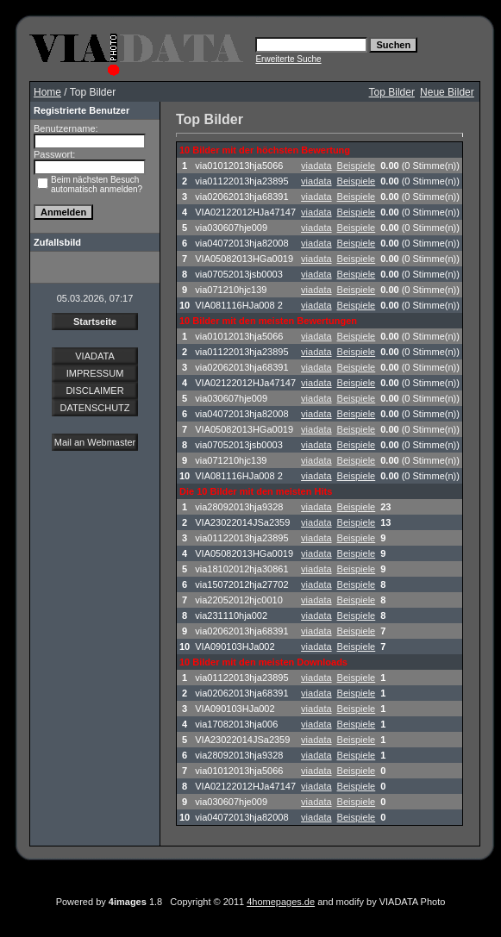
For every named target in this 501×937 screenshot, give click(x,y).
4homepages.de (281, 901)
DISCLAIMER (94, 390)
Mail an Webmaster (95, 442)
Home (47, 92)
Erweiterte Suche (288, 59)
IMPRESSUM (95, 373)
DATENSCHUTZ (94, 408)
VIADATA (94, 356)
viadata (316, 165)
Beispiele (356, 165)
